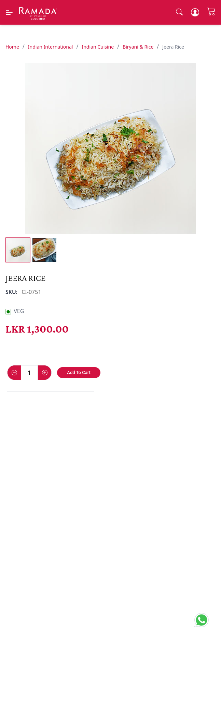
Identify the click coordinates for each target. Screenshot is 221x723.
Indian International (50, 46)
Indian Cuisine (98, 46)
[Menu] (9, 12)
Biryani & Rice (138, 46)
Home (12, 46)
